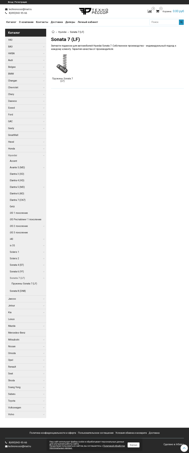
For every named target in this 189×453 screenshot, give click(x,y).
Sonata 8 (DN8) (18, 291)
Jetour (11, 305)
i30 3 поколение (19, 232)
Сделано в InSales (174, 444)
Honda (11, 148)
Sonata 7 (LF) (17, 278)
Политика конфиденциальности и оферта (52, 432)
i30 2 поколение (19, 226)
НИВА (11, 53)
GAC (10, 121)
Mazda (11, 325)
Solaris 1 (14, 252)
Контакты (42, 22)
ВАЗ (10, 46)
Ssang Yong (14, 387)
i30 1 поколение (19, 213)
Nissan (11, 346)
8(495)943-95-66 (17, 13)
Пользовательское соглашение (96, 432)
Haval (11, 141)
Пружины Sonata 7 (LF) (24, 283)
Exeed (11, 107)
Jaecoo (12, 298)
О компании (26, 22)
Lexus (11, 319)
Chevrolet (13, 87)
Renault (12, 366)
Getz (12, 206)
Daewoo (12, 101)
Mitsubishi (13, 339)
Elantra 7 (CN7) (17, 200)
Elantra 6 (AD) (17, 193)
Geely (11, 128)
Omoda (12, 353)
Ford (10, 114)
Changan (12, 80)
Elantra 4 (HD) (17, 180)
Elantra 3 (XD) (17, 173)
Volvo (11, 414)
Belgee (12, 67)
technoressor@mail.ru (20, 9)
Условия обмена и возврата (131, 432)
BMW (11, 73)
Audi (10, 60)
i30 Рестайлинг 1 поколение (25, 219)
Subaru (11, 394)
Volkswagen (14, 407)
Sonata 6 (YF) (17, 271)
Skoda (11, 380)
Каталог (11, 22)
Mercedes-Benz (16, 332)
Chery (11, 94)
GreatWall (13, 135)
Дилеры (70, 22)
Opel (10, 360)
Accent (13, 161)
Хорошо (133, 445)
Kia (9, 312)
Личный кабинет (88, 22)
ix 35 (12, 245)
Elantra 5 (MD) (17, 187)
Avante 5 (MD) (17, 167)
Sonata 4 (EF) (17, 264)
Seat (10, 373)
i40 (11, 239)
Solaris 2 (14, 258)
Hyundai (62, 32)
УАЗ (10, 39)
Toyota (11, 400)
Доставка (57, 22)
